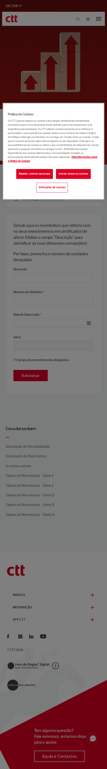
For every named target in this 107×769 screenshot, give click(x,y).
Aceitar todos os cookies (73, 173)
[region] (53, 151)
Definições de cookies (52, 187)
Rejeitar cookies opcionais (34, 173)
